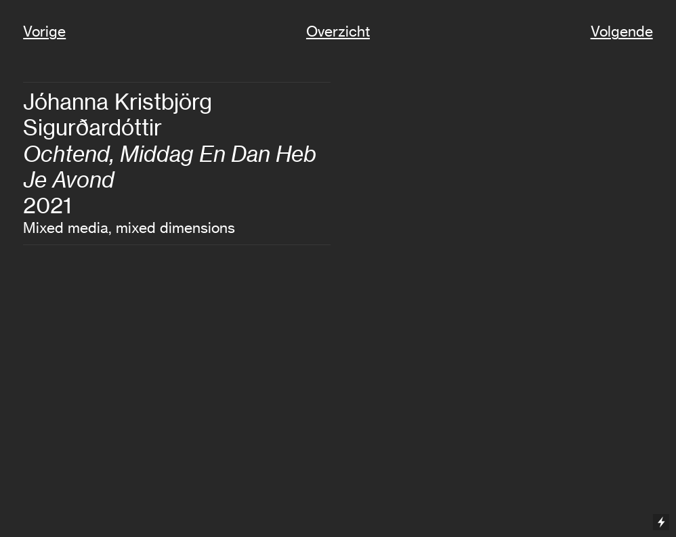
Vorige (44, 31)
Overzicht (338, 31)
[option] (498, 287)
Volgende (622, 31)
